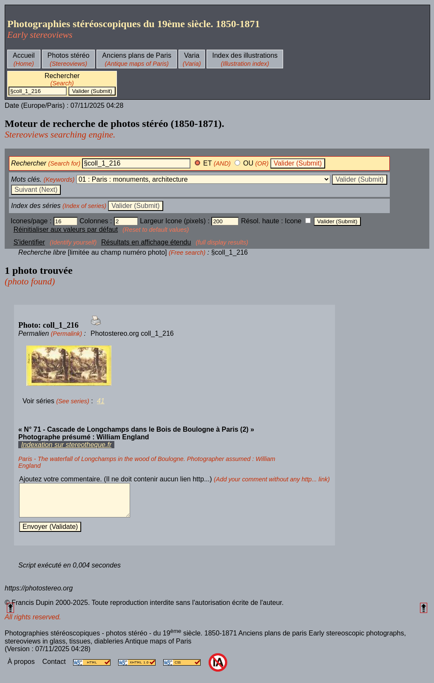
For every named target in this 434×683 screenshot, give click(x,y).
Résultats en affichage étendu (146, 242)
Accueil (24, 55)
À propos (22, 668)
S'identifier (29, 242)
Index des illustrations (245, 55)
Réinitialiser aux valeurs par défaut (66, 229)
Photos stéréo (69, 55)
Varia (191, 55)
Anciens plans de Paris (136, 55)
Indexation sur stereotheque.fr (66, 444)
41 (101, 401)
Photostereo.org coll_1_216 (132, 333)
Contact (55, 668)
